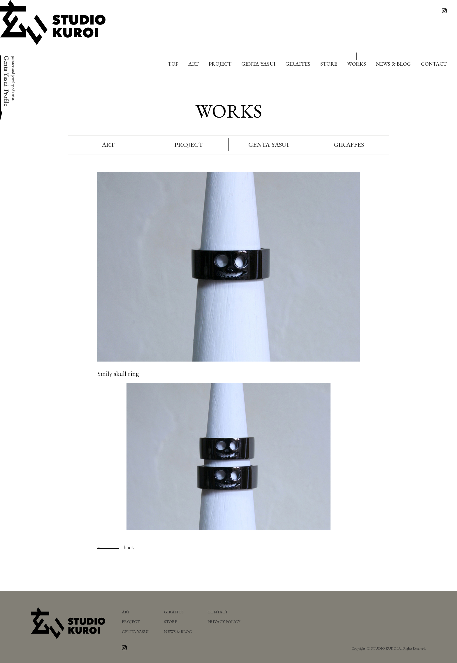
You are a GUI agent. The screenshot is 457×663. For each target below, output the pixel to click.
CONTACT (434, 63)
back (129, 547)
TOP (173, 63)
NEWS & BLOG (393, 63)
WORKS (356, 63)
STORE (328, 63)
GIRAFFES (297, 63)
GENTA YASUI (258, 63)
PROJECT (220, 63)
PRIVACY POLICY (224, 621)
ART (193, 63)
